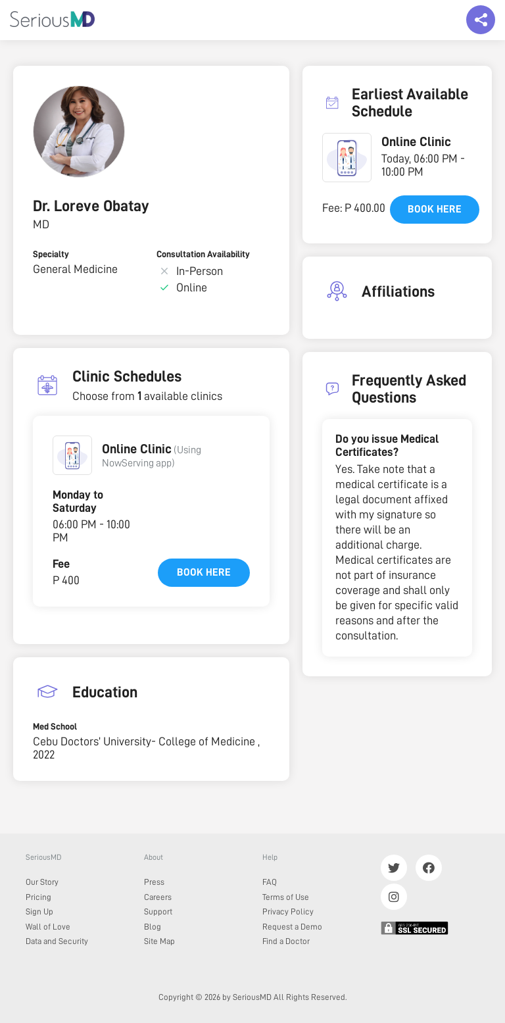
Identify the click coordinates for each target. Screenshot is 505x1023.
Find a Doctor (286, 941)
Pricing (38, 897)
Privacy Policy (288, 911)
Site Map (159, 941)
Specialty (51, 254)
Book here (204, 572)
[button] (72, 455)
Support (158, 911)
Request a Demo (292, 926)
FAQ (269, 882)
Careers (158, 897)
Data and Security (57, 941)
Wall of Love (48, 926)
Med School (55, 726)
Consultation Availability (203, 254)
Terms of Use (285, 897)
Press (154, 882)
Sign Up (39, 911)
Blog (152, 926)
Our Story (42, 882)
